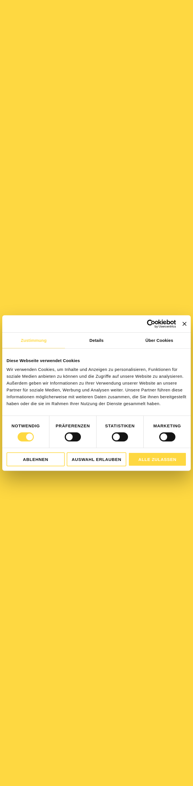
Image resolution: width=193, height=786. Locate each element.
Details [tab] (96, 340)
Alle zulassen (158, 459)
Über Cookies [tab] (159, 340)
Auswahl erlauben (96, 459)
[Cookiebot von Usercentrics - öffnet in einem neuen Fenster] (151, 323)
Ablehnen (35, 459)
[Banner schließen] (184, 324)
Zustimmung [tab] (34, 340)
